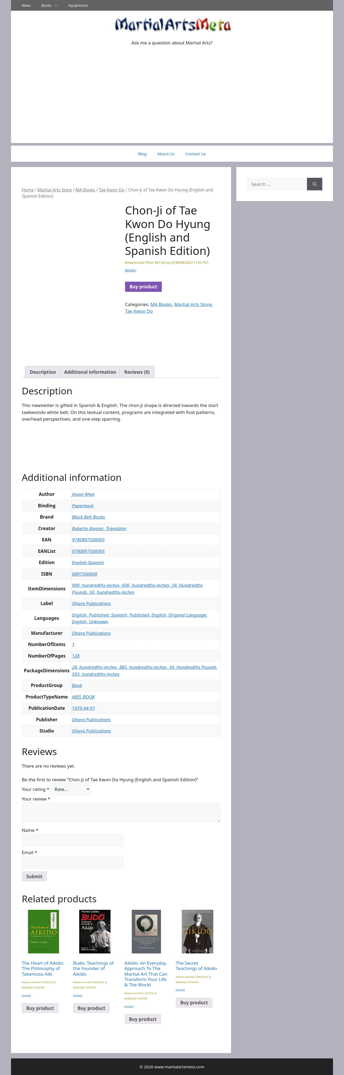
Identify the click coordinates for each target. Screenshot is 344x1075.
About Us (166, 153)
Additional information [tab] (90, 372)
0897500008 (84, 574)
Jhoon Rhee (83, 494)
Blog (142, 153)
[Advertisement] (172, 105)
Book (77, 685)
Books (52, 5)
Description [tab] (43, 372)
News (26, 5)
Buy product (143, 287)
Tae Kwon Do (112, 190)
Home (28, 190)
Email (29, 852)
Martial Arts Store (54, 190)
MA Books (85, 190)
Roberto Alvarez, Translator (99, 528)
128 (75, 656)
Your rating (35, 789)
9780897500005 (88, 540)
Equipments (78, 5)
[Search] (314, 184)
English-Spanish (88, 562)
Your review (36, 799)
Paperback (82, 506)
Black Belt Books (88, 517)
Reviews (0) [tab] (136, 372)
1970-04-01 (83, 708)
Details (130, 270)
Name (30, 830)
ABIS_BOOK (83, 697)
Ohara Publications (91, 603)
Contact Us (195, 153)
